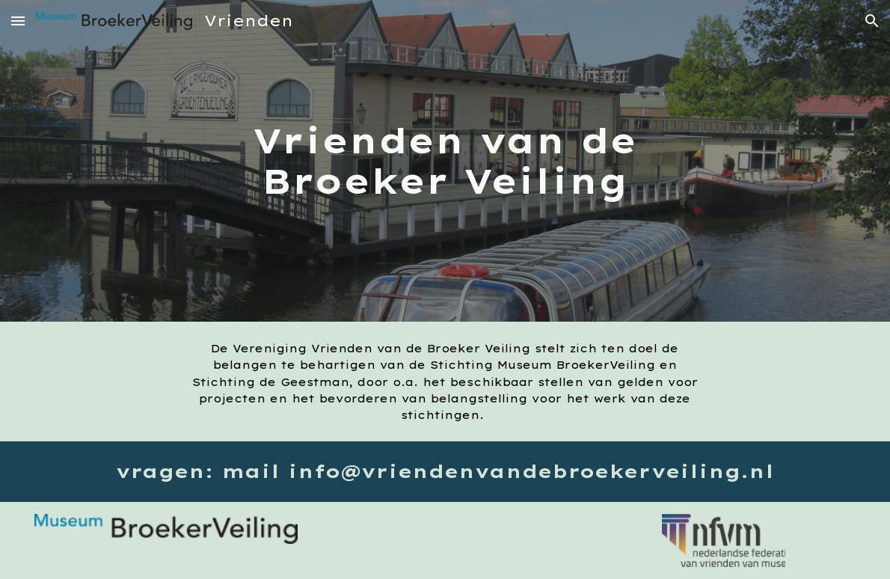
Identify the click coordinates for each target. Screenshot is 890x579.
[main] (445, 161)
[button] (18, 20)
